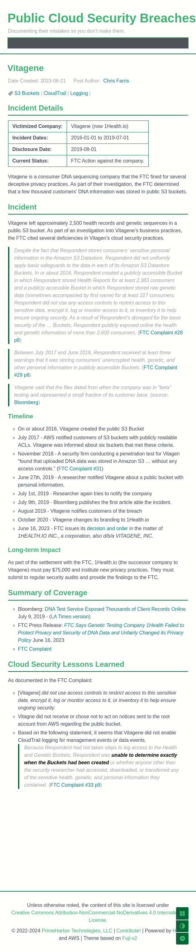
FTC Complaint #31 (80, 468)
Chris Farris (116, 80)
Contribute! (129, 930)
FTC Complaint (35, 649)
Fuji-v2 (129, 938)
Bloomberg (26, 402)
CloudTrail (55, 93)
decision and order (107, 528)
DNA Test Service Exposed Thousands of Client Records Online (115, 609)
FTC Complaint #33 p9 (75, 785)
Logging (79, 93)
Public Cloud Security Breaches (101, 18)
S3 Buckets (27, 93)
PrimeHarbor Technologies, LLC (77, 930)
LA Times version (70, 616)
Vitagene (25, 68)
